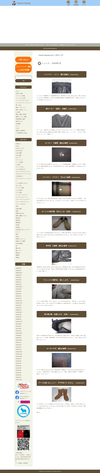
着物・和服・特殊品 (21, 114)
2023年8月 (18, 289)
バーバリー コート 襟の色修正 (56, 74)
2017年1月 (18, 331)
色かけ (17, 236)
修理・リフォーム (20, 107)
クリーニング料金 (20, 95)
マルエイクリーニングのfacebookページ (25, 392)
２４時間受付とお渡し (21, 133)
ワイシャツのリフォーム (22, 201)
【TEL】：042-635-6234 (51, 44)
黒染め (17, 257)
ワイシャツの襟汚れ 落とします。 (56, 280)
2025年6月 (18, 275)
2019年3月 (18, 314)
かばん (17, 146)
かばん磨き (19, 155)
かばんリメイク (20, 148)
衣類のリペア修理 (20, 241)
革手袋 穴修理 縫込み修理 (56, 246)
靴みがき (18, 248)
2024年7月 (18, 282)
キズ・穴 (18, 157)
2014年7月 (18, 363)
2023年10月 (19, 286)
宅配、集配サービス (21, 215)
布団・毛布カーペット (21, 109)
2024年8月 (18, 279)
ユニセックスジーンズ (21, 197)
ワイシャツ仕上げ (20, 204)
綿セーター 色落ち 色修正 (56, 109)
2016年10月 (19, 333)
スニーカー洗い (20, 167)
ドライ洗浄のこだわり (21, 183)
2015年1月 (18, 349)
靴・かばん (19, 105)
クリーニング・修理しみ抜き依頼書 (23, 68)
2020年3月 (18, 310)
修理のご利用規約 (20, 130)
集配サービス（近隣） (21, 116)
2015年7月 (18, 342)
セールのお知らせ (20, 169)
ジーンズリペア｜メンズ (22, 100)
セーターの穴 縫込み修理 (56, 348)
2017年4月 (18, 326)
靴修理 (17, 255)
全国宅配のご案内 (20, 119)
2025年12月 (19, 272)
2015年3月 (18, 344)
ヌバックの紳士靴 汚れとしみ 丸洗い (56, 211)
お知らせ (18, 143)
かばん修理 (19, 153)
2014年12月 (19, 351)
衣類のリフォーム (20, 239)
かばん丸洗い (19, 150)
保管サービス (19, 121)
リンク (17, 126)
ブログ (17, 128)
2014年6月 (18, 365)
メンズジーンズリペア (21, 194)
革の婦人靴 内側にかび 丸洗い (56, 314)
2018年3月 (18, 319)
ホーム (17, 91)
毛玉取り (18, 227)
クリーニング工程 (20, 98)
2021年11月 (19, 303)
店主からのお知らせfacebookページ (24, 397)
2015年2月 (18, 347)
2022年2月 (18, 296)
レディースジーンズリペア (23, 199)
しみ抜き (18, 112)
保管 (17, 206)
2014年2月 (18, 375)
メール (84, 3)
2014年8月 (18, 361)
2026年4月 (18, 268)
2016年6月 (18, 337)
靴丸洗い (18, 252)
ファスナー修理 (20, 187)
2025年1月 (18, 277)
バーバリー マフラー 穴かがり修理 (56, 177)
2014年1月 (18, 377)
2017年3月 (18, 328)
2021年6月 (18, 305)
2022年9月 (18, 291)
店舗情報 (76, 3)
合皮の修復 (19, 208)
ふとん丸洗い (19, 190)
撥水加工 (18, 220)
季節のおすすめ (20, 213)
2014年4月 (18, 370)
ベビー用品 (19, 192)
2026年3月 (18, 270)
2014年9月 (18, 358)
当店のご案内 (19, 93)
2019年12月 (19, 312)
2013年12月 (19, 379)
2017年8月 (18, 324)
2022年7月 (18, 293)
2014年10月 (19, 356)
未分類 (17, 225)
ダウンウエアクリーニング (23, 171)
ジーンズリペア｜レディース (23, 102)
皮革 (17, 234)
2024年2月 (18, 284)
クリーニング (19, 160)
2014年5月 (18, 368)
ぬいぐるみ (19, 185)
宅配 (68, 3)
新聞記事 (18, 222)
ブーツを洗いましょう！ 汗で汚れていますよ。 (56, 383)
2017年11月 (19, 321)
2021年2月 (18, 307)
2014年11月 (19, 354)
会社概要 (18, 123)
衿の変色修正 (19, 243)
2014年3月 (18, 372)
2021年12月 (19, 300)
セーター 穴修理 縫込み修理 (56, 143)
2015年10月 (19, 340)
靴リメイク (19, 250)
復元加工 (18, 218)
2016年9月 (18, 335)
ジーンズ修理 (19, 162)
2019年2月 (18, 317)
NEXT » (38, 412)
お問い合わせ (23, 60)
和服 (17, 211)
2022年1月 (18, 298)
